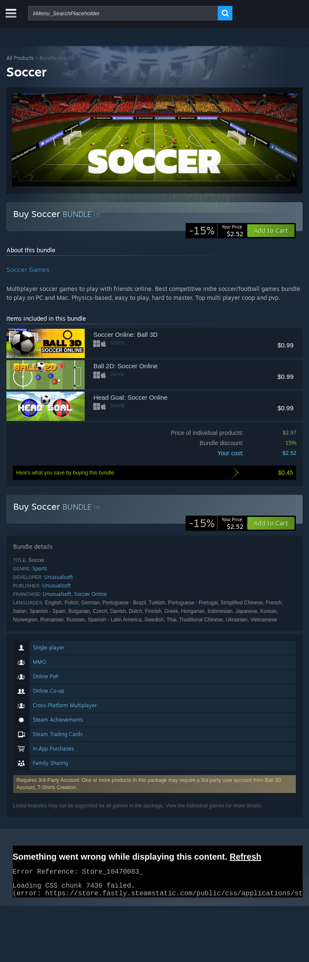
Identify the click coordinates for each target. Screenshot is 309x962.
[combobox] (123, 13)
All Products (20, 58)
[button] (271, 523)
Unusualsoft (58, 577)
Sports (39, 568)
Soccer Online (90, 594)
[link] (216, 230)
